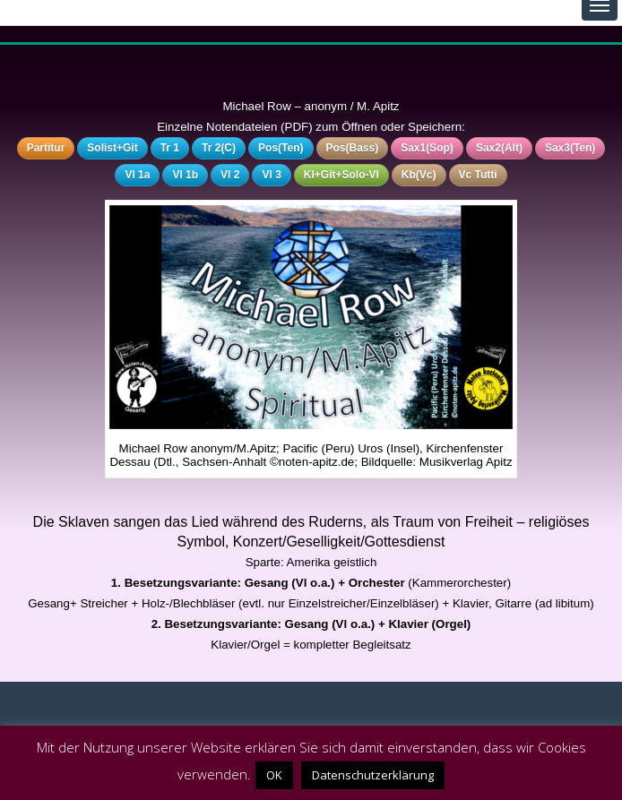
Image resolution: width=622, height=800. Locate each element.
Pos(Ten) (280, 148)
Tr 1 (169, 148)
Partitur (46, 148)
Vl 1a (137, 174)
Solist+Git (112, 148)
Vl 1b (185, 174)
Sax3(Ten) (570, 148)
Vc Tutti (478, 174)
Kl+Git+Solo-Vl (341, 174)
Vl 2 (229, 174)
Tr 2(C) (219, 148)
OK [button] (274, 775)
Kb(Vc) (419, 174)
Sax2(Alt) (499, 148)
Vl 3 (271, 174)
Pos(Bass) (352, 148)
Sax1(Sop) (427, 148)
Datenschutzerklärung (373, 775)
